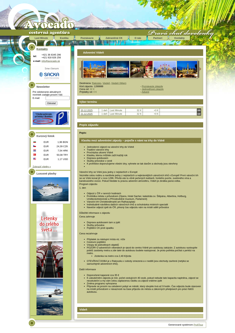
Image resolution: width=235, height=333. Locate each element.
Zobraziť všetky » (42, 166)
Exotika (64, 38)
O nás (138, 38)
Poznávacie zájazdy (152, 86)
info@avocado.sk (51, 61)
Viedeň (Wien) (118, 83)
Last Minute (41, 38)
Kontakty (179, 38)
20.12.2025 (87, 110)
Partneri (157, 38)
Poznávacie (87, 38)
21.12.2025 (87, 113)
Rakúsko (96, 83)
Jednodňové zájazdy (153, 89)
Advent (145, 91)
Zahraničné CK (114, 38)
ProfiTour (198, 324)
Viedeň (106, 83)
